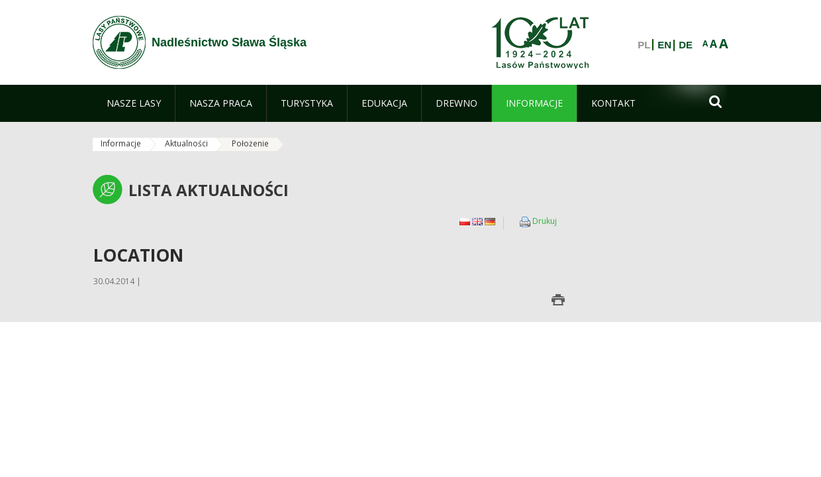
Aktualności (186, 143)
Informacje (121, 143)
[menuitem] (134, 103)
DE (686, 45)
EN (664, 45)
